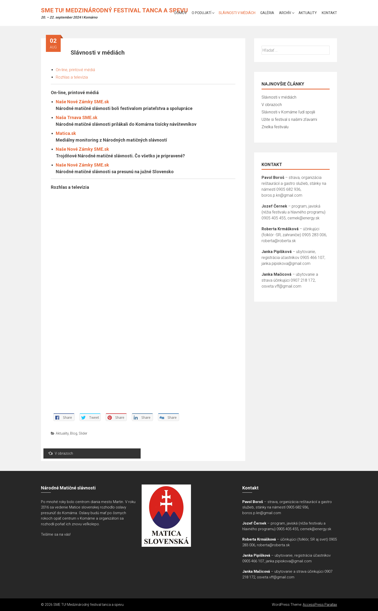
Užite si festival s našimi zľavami (289, 119)
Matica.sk (66, 133)
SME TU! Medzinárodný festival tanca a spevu (114, 10)
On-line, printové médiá (75, 69)
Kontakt (329, 13)
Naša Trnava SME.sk (76, 117)
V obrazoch (60, 453)
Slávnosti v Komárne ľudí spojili (288, 112)
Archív (285, 13)
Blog (73, 433)
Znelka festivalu (275, 127)
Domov (180, 13)
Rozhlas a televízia (72, 77)
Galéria (267, 13)
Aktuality (308, 13)
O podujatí (201, 13)
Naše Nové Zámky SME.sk (82, 101)
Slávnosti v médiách (237, 13)
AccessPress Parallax (320, 605)
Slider (83, 433)
